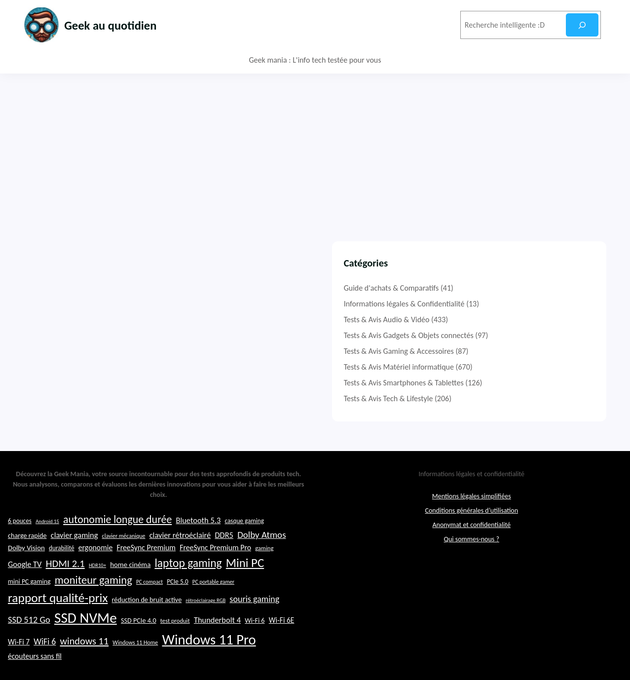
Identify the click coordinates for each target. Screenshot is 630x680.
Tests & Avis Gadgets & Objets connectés (512, 335)
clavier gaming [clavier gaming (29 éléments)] (74, 556)
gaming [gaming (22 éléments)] (264, 569)
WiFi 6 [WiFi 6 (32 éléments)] (45, 663)
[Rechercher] (582, 25)
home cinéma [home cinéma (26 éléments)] (130, 586)
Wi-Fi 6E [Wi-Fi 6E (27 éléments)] (282, 641)
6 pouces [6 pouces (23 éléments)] (20, 542)
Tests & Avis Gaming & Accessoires (502, 351)
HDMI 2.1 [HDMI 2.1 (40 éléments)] (65, 585)
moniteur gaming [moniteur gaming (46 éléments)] (93, 601)
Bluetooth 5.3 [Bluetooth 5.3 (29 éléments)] (198, 541)
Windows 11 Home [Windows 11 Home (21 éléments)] (135, 664)
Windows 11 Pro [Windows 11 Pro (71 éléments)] (209, 661)
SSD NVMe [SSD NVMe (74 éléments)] (85, 639)
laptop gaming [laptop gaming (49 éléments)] (188, 585)
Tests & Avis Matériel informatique (502, 367)
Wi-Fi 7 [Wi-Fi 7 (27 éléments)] (19, 663)
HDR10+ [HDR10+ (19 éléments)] (97, 587)
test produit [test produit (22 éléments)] (175, 642)
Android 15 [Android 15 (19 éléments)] (47, 542)
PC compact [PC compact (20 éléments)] (149, 603)
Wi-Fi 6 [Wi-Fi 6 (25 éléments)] (254, 642)
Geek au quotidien (124, 24)
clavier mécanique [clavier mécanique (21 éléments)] (124, 557)
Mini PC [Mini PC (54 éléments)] (245, 584)
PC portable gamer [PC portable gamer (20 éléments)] (213, 603)
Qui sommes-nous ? (471, 560)
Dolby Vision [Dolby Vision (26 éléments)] (26, 569)
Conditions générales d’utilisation (471, 532)
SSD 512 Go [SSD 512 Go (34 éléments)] (29, 641)
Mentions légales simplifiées (471, 517)
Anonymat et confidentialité (472, 546)
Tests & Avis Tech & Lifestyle (491, 398)
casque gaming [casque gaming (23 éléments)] (244, 542)
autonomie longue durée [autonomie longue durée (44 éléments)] (117, 540)
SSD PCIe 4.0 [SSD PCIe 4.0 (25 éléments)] (138, 642)
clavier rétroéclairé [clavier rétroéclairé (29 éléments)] (180, 556)
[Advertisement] (315, 147)
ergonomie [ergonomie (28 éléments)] (95, 569)
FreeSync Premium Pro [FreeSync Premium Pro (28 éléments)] (215, 569)
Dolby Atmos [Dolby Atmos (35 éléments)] (261, 556)
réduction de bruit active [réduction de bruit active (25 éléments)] (147, 621)
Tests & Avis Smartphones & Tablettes (507, 382)
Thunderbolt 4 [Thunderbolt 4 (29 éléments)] (217, 641)
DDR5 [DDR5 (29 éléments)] (224, 556)
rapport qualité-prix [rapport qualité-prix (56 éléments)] (58, 619)
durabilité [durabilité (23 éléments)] (61, 570)
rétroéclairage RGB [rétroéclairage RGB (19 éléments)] (205, 622)
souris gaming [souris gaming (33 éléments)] (254, 620)
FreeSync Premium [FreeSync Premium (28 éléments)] (146, 569)
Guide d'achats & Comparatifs (494, 288)
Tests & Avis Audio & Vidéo (490, 319)
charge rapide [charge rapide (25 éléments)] (27, 556)
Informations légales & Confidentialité (507, 303)
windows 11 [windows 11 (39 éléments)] (84, 663)
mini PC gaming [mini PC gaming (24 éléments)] (29, 603)
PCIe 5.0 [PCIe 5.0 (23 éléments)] (177, 603)
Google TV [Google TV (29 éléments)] (24, 586)
